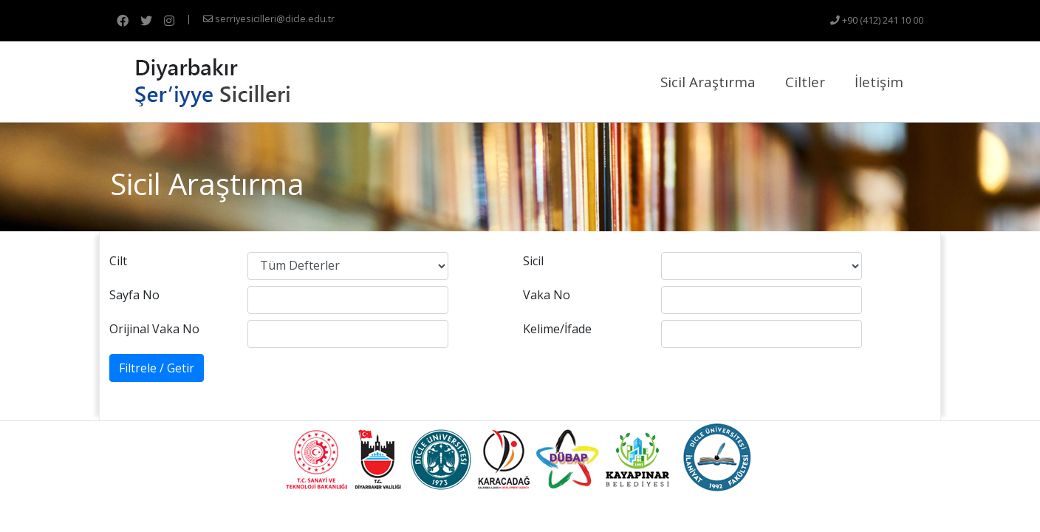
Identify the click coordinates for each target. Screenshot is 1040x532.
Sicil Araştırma (708, 81)
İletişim (879, 81)
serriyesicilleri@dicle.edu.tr (269, 18)
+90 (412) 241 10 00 (876, 20)
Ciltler (805, 81)
